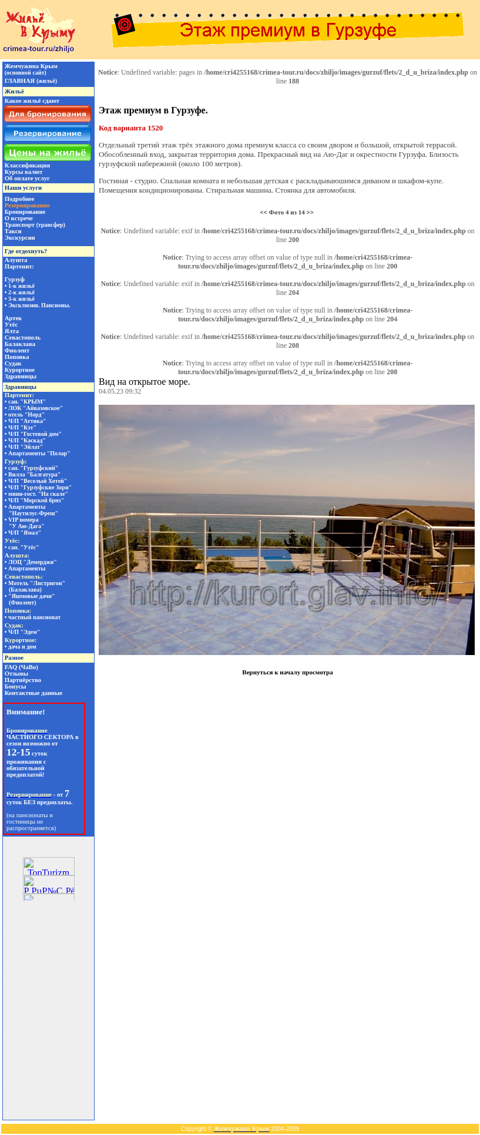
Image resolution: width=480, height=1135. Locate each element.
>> (310, 212)
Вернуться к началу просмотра (287, 672)
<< (263, 212)
